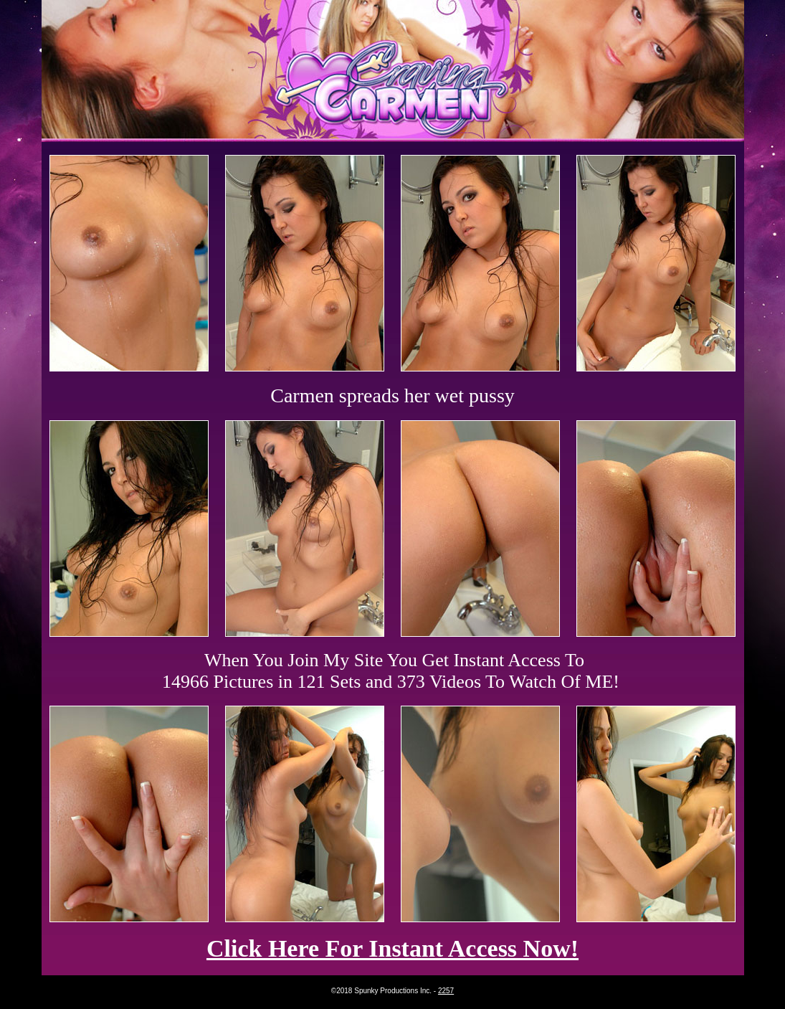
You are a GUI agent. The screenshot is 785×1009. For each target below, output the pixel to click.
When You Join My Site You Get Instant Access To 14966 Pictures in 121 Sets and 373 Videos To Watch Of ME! (390, 671)
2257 (446, 991)
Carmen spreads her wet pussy (392, 395)
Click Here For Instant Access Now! (392, 948)
